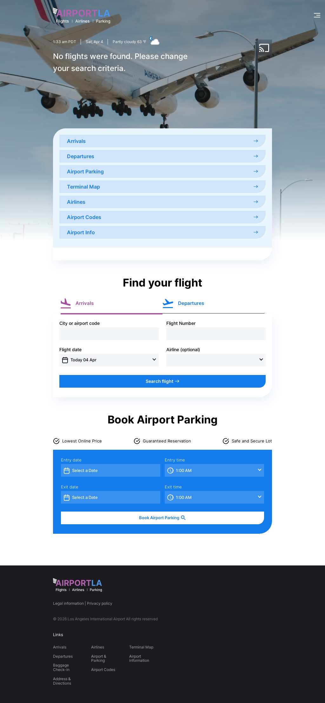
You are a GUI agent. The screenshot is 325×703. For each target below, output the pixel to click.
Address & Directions (62, 681)
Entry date (71, 460)
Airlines (162, 202)
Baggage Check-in (61, 667)
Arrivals (162, 141)
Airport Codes (162, 217)
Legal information (68, 603)
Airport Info (162, 232)
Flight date (70, 349)
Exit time (173, 487)
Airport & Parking (98, 658)
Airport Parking (162, 171)
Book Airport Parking (162, 517)
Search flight (162, 381)
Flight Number (181, 323)
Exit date (69, 487)
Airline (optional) (183, 349)
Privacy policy (99, 603)
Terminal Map (162, 187)
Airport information (139, 658)
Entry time (175, 460)
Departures (162, 156)
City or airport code (79, 323)
